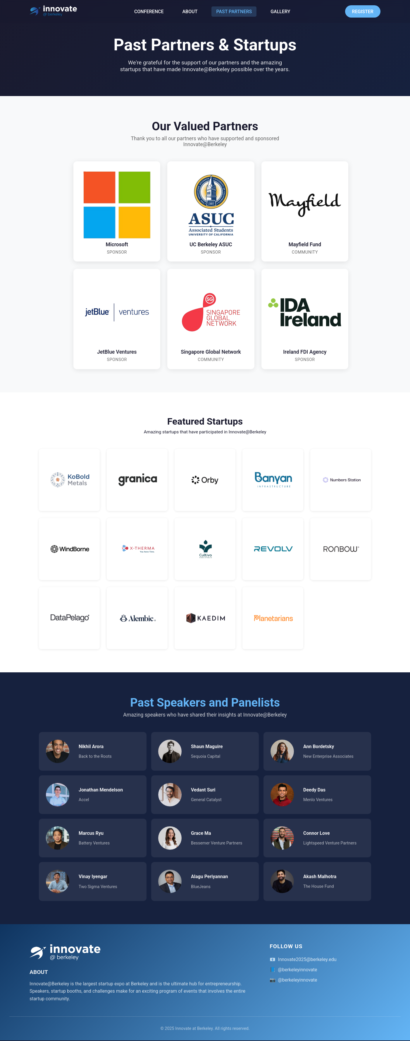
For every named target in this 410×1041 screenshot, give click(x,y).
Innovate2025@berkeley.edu (307, 960)
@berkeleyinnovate (297, 970)
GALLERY (280, 11)
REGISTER (362, 11)
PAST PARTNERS (234, 11)
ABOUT (190, 11)
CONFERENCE (149, 11)
